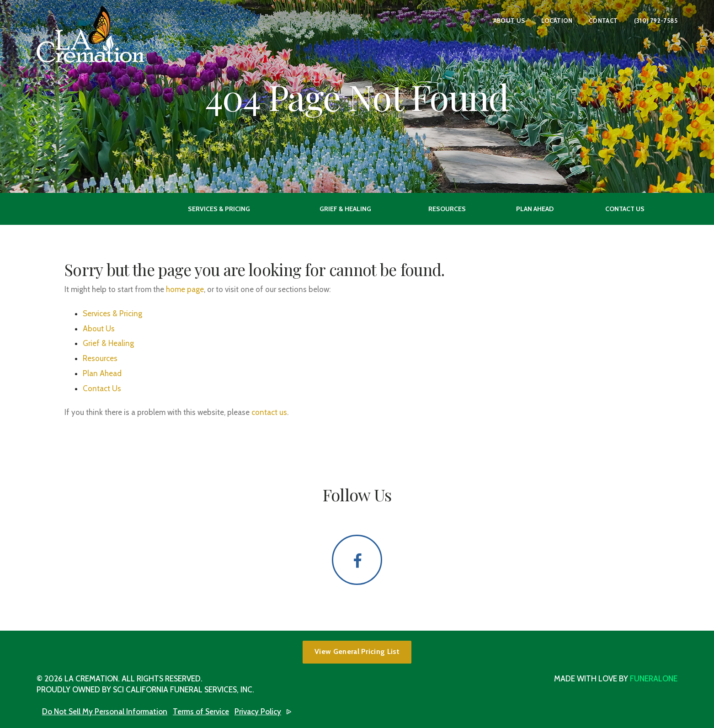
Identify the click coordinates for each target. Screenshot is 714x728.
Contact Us (102, 388)
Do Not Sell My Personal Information (104, 711)
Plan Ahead (102, 373)
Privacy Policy (257, 711)
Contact (603, 20)
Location (557, 20)
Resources (100, 358)
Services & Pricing (112, 313)
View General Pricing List (357, 651)
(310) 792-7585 (655, 20)
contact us (269, 412)
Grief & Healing (108, 343)
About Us (509, 20)
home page (185, 289)
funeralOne (653, 678)
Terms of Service (201, 711)
